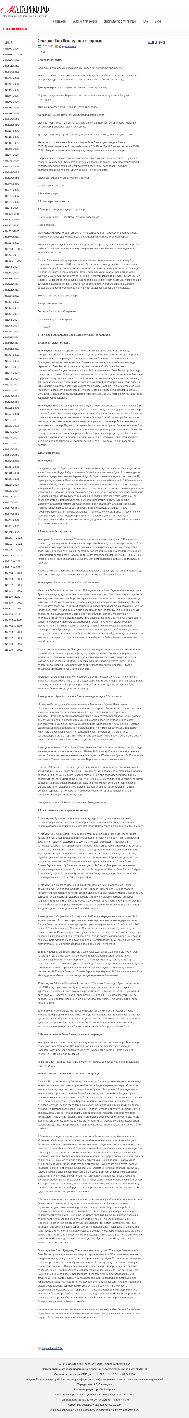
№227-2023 (12, 484)
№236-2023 (12, 443)
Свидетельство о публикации (120, 21)
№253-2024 (12, 337)
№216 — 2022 (13, 561)
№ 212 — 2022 (13, 584)
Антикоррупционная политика (116, 1394)
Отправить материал (15, 29)
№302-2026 (12, 48)
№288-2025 (12, 131)
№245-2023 (12, 384)
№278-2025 (12, 190)
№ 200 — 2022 (13, 643)
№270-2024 (12, 237)
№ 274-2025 (12, 213)
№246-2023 (12, 378)
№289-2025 (12, 125)
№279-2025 (12, 184)
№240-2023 (12, 414)
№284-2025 (12, 154)
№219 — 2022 (13, 543)
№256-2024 (12, 319)
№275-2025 (12, 207)
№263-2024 (12, 278)
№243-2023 (12, 396)
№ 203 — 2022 (13, 632)
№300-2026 (12, 60)
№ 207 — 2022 (13, 608)
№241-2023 (12, 408)
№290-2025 (12, 119)
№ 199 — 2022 (13, 649)
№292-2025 (12, 107)
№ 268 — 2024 (13, 249)
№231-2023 (12, 472)
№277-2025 (12, 195)
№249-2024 (12, 361)
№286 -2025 (12, 142)
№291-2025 (12, 113)
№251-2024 (12, 349)
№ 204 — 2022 (13, 626)
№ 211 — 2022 (13, 590)
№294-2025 (12, 95)
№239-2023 (12, 425)
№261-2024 (12, 290)
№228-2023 (12, 496)
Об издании (59, 21)
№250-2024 (12, 355)
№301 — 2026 (13, 54)
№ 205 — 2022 (13, 620)
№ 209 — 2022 (13, 602)
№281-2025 (12, 172)
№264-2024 (12, 272)
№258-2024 (12, 307)
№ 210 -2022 (12, 596)
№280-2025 (12, 178)
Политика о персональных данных (75, 1394)
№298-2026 (12, 72)
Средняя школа (67, 46)
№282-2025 (12, 166)
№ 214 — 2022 (13, 573)
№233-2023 (12, 461)
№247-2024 (12, 372)
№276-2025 (12, 201)
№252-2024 (12, 343)
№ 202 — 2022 (13, 638)
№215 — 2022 (13, 567)
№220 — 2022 (13, 537)
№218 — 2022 (13, 555)
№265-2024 (12, 266)
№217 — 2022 (13, 549)
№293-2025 (12, 101)
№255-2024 (12, 325)
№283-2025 (12, 160)
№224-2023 (12, 514)
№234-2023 (12, 455)
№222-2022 (12, 526)
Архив (158, 21)
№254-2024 (12, 331)
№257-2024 (12, 313)
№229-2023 (12, 490)
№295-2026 (12, 89)
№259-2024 (12, 302)
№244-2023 (12, 390)
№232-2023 (12, 467)
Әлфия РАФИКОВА (52, 1348)
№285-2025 (12, 148)
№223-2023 (12, 520)
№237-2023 (12, 437)
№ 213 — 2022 (13, 579)
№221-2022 (12, 531)
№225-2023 (12, 508)
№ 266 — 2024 (13, 260)
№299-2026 (12, 66)
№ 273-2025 (12, 219)
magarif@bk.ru (120, 1399)
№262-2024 (12, 284)
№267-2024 (12, 254)
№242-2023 (12, 402)
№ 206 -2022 (12, 614)
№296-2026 (12, 84)
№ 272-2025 (12, 231)
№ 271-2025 (12, 225)
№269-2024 (12, 243)
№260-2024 (12, 296)
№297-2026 (12, 78)
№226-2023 (12, 502)
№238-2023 (12, 431)
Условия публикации (85, 21)
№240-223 (11, 419)
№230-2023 (12, 478)
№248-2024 (12, 366)
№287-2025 (12, 137)
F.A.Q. (145, 21)
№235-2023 (12, 449)
